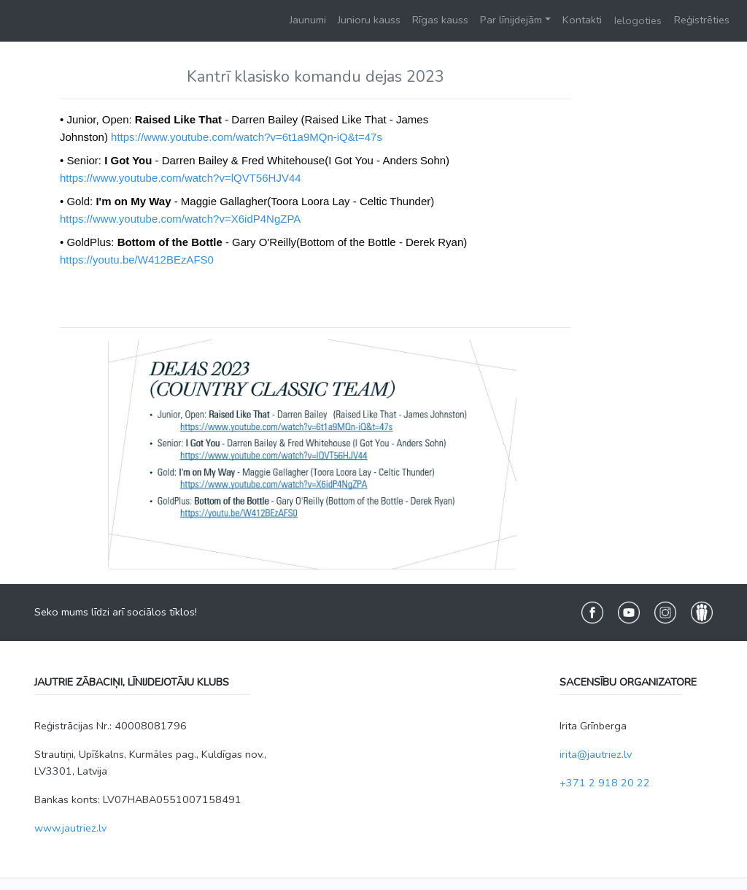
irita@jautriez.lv (596, 754)
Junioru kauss (369, 19)
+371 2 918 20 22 (605, 782)
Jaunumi (308, 19)
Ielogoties (638, 20)
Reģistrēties (701, 19)
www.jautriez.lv (70, 828)
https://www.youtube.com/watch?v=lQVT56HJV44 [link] (180, 178)
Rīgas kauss (440, 19)
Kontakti (582, 19)
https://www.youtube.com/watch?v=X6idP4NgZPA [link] (180, 218)
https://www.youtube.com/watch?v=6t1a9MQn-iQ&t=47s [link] (246, 137)
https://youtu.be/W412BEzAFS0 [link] (137, 259)
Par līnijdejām (511, 19)
